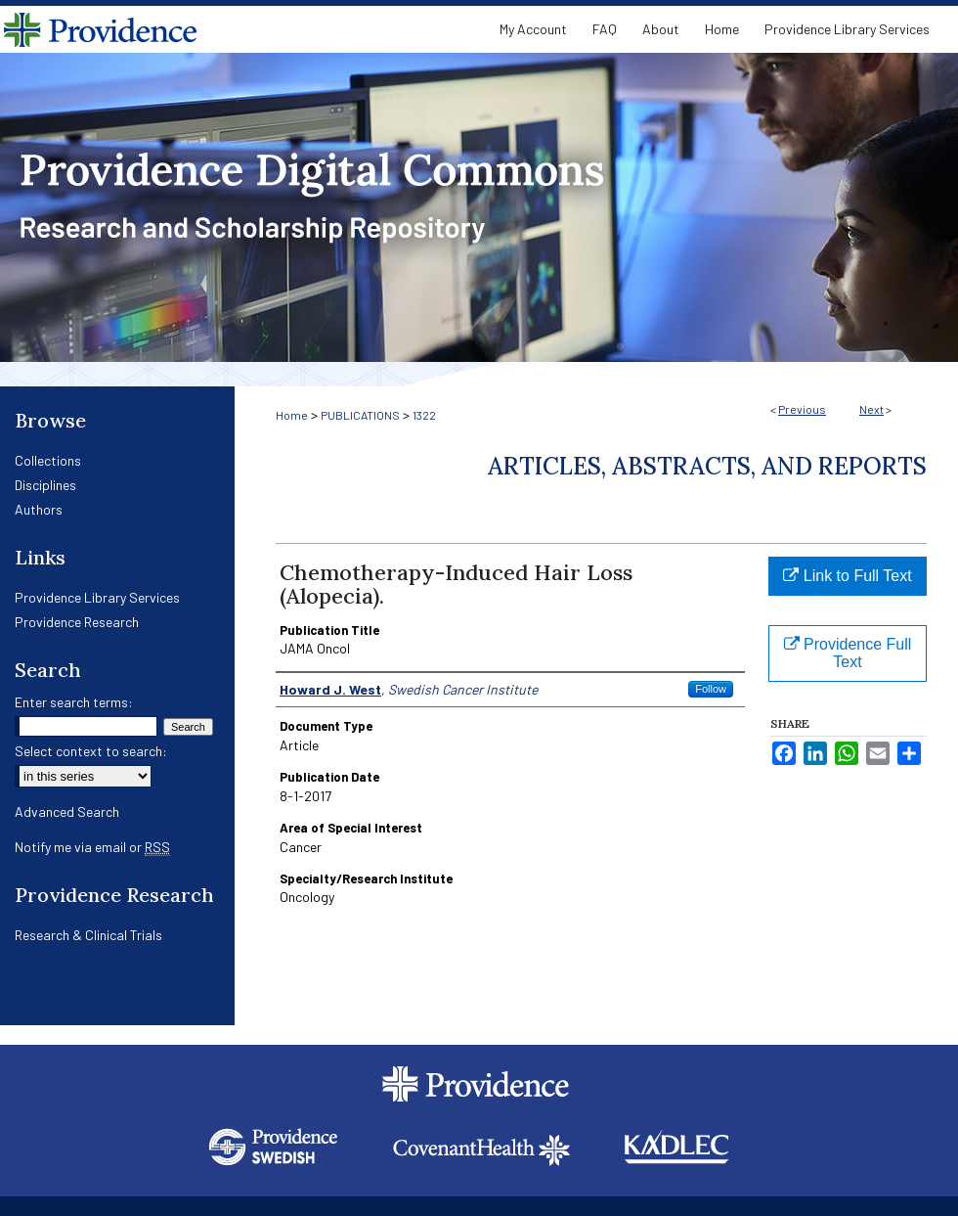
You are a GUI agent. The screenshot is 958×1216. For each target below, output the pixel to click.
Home (292, 415)
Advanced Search (67, 811)
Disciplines (45, 484)
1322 (424, 415)
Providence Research (77, 621)
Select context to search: (91, 751)
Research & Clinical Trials (88, 934)
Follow (710, 689)
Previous (802, 409)
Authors (39, 509)
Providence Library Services (97, 597)
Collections (48, 460)
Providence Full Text (848, 653)
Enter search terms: (74, 702)
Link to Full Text (847, 575)
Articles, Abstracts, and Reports (707, 466)
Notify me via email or (92, 846)
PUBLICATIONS (360, 415)
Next (871, 409)
